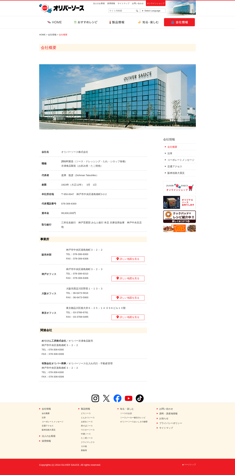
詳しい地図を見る (129, 258)
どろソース (86, 413)
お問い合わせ (138, 3)
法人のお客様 (99, 3)
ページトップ (190, 465)
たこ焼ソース (87, 438)
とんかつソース (88, 418)
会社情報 (52, 34)
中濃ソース (86, 434)
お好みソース (87, 422)
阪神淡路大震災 (176, 173)
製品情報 (85, 409)
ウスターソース (88, 430)
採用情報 (111, 3)
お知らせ (163, 418)
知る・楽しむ (127, 409)
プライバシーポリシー (170, 423)
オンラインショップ (155, 3)
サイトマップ (123, 3)
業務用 (84, 450)
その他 (84, 446)
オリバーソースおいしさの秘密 (134, 422)
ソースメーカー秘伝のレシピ (133, 418)
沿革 (169, 153)
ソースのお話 (126, 413)
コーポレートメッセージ (180, 159)
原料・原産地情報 (168, 413)
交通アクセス (174, 166)
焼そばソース (87, 426)
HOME (42, 34)
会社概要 (172, 146)
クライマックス (88, 442)
